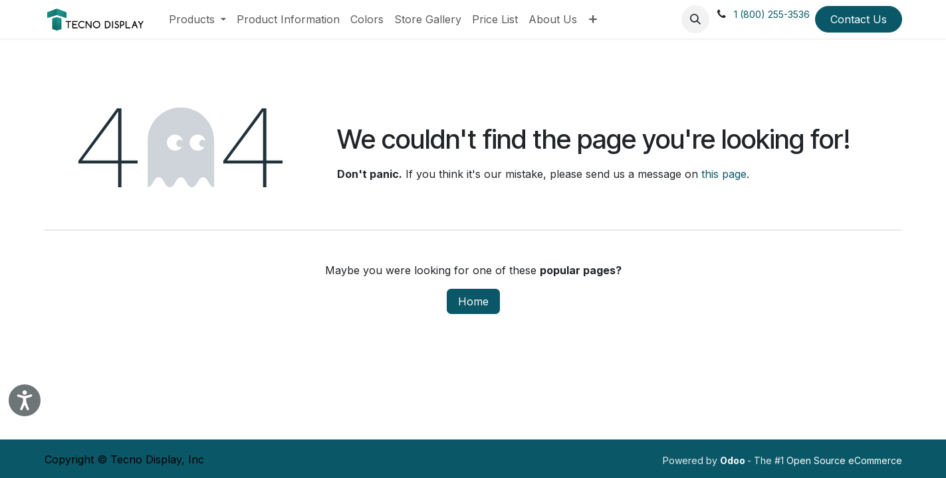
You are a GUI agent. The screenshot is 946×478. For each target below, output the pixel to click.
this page (724, 174)
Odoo (733, 460)
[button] (695, 19)
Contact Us (858, 19)
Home (473, 301)
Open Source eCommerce (844, 460)
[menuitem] (197, 19)
